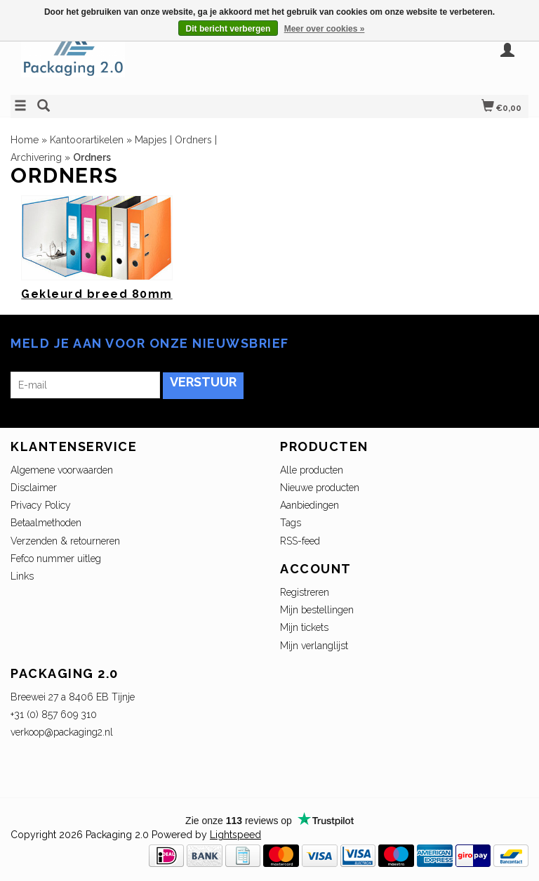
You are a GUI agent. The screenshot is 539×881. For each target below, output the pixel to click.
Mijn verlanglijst (314, 645)
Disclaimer (34, 487)
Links (22, 576)
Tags (290, 522)
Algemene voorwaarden (62, 470)
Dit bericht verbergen (228, 29)
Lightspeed (235, 834)
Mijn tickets (304, 627)
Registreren (304, 592)
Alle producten (311, 470)
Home (25, 139)
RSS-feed (300, 541)
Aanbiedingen (309, 505)
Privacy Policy (41, 505)
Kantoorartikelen (87, 139)
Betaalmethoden (46, 522)
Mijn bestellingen (317, 609)
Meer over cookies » (324, 29)
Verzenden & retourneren (65, 541)
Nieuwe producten (319, 487)
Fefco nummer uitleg (56, 558)
